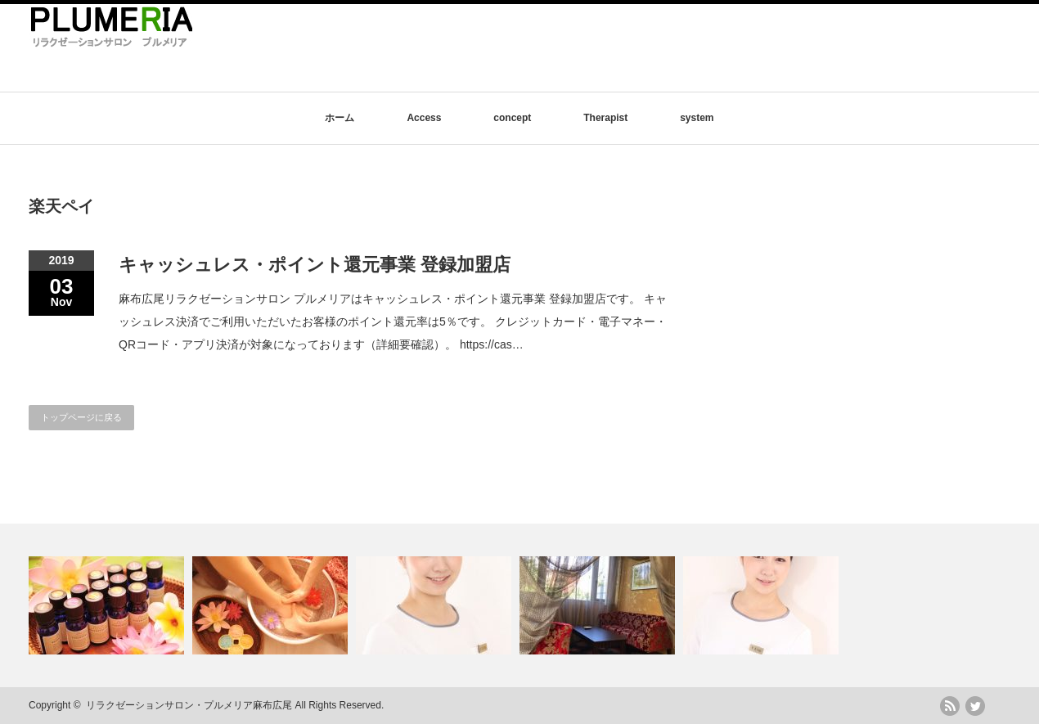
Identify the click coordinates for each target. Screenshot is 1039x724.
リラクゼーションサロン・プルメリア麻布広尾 (189, 705)
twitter (975, 706)
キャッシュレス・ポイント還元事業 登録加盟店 (315, 264)
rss (950, 706)
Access (424, 118)
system (696, 118)
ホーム (339, 118)
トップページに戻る (81, 417)
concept (512, 118)
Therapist (605, 118)
